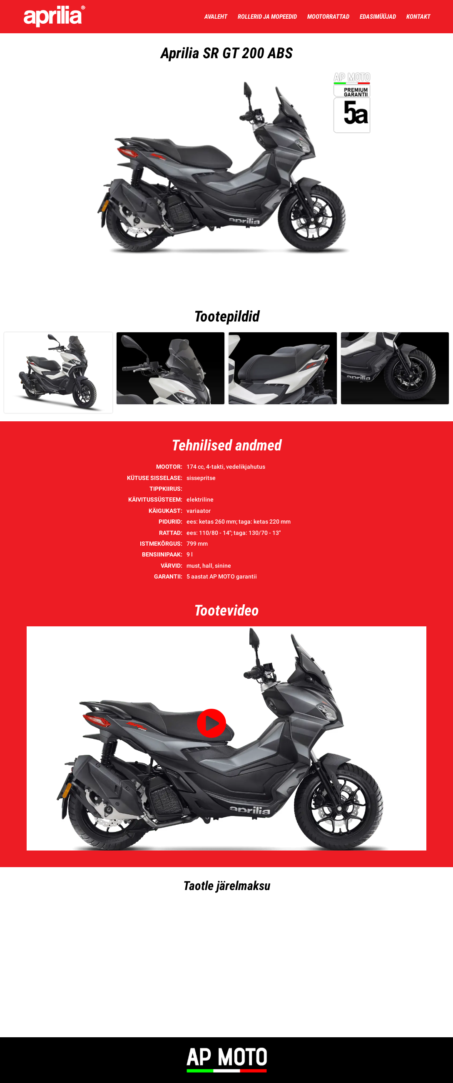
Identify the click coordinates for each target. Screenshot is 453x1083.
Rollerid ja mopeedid (267, 16)
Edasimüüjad (378, 16)
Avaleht (215, 16)
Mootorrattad (328, 16)
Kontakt (418, 16)
